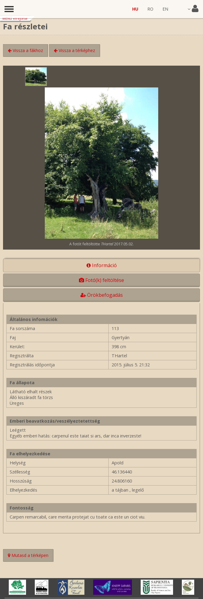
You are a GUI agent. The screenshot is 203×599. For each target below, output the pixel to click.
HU (135, 9)
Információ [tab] (102, 265)
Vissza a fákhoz (25, 50)
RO (150, 9)
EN (165, 9)
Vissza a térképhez (74, 50)
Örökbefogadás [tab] (101, 295)
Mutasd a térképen (30, 556)
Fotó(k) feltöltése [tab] (101, 280)
